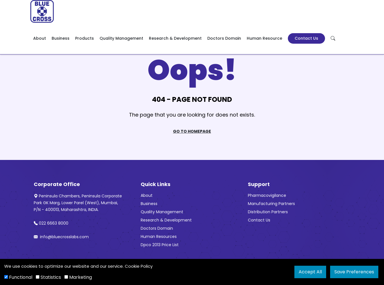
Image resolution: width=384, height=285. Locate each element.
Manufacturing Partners (271, 203)
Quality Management (121, 38)
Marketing (78, 277)
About (39, 38)
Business (60, 38)
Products (84, 38)
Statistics (48, 277)
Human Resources (159, 236)
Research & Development (175, 38)
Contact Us (306, 38)
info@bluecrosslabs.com (61, 237)
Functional (18, 277)
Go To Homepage (192, 131)
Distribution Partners (268, 212)
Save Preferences (354, 272)
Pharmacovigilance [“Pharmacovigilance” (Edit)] (267, 195)
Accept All (310, 272)
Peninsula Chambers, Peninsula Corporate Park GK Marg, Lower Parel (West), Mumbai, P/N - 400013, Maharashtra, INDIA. (78, 202)
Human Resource (264, 38)
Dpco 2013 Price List (160, 245)
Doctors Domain (224, 38)
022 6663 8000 (51, 223)
